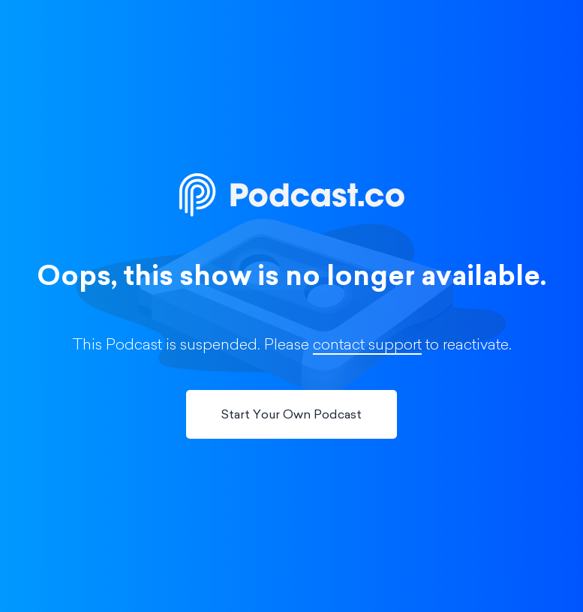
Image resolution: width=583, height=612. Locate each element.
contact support (367, 345)
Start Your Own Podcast (291, 416)
